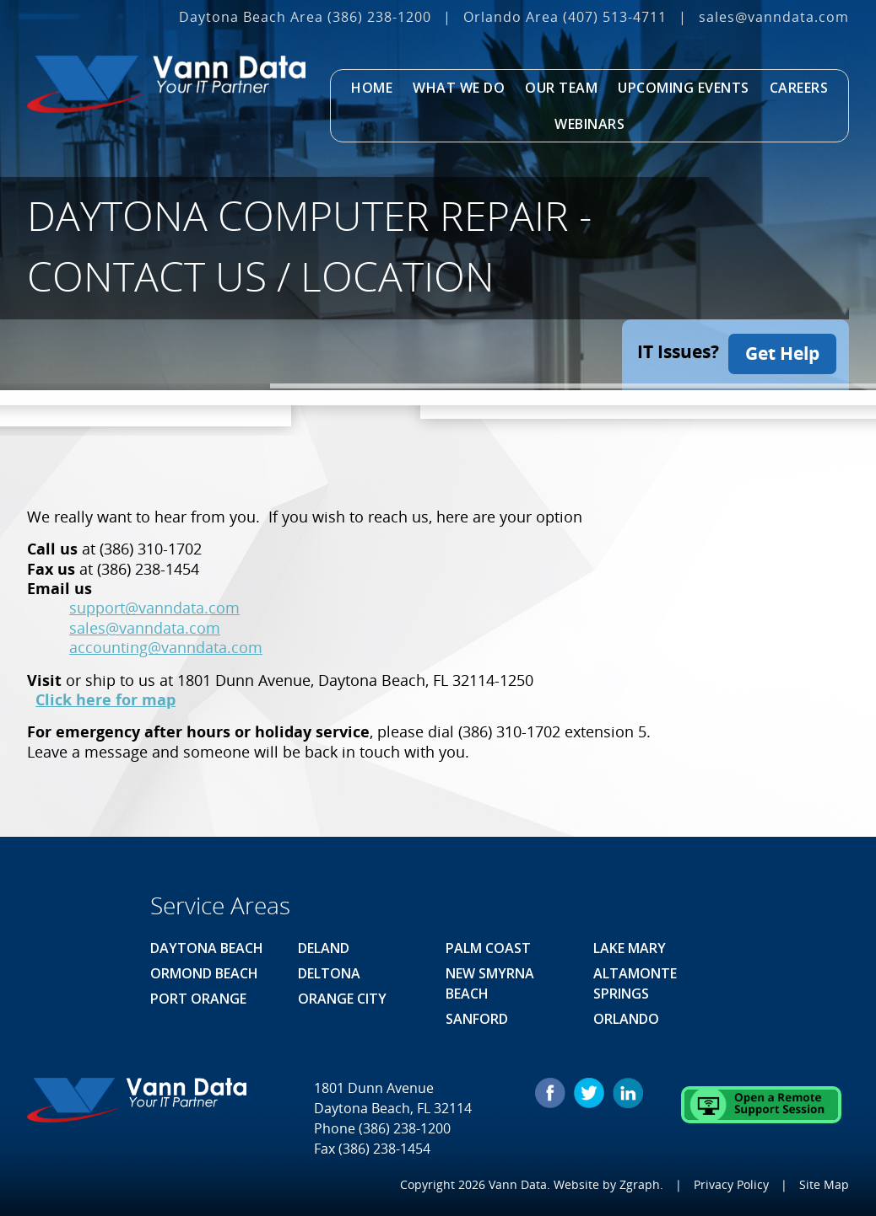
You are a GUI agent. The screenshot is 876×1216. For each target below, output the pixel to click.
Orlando (626, 1016)
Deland (323, 945)
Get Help (782, 351)
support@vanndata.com (154, 606)
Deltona (329, 971)
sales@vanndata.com (774, 17)
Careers (799, 87)
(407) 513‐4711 (615, 17)
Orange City (342, 996)
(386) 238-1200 (379, 17)
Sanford (477, 1016)
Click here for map (105, 698)
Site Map (824, 1182)
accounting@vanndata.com (165, 645)
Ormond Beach (204, 971)
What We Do (459, 87)
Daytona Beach (206, 945)
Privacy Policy (731, 1182)
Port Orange (198, 996)
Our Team (561, 87)
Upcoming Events (683, 87)
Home (371, 87)
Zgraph (639, 1182)
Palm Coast (488, 945)
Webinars (589, 124)
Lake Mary (629, 945)
